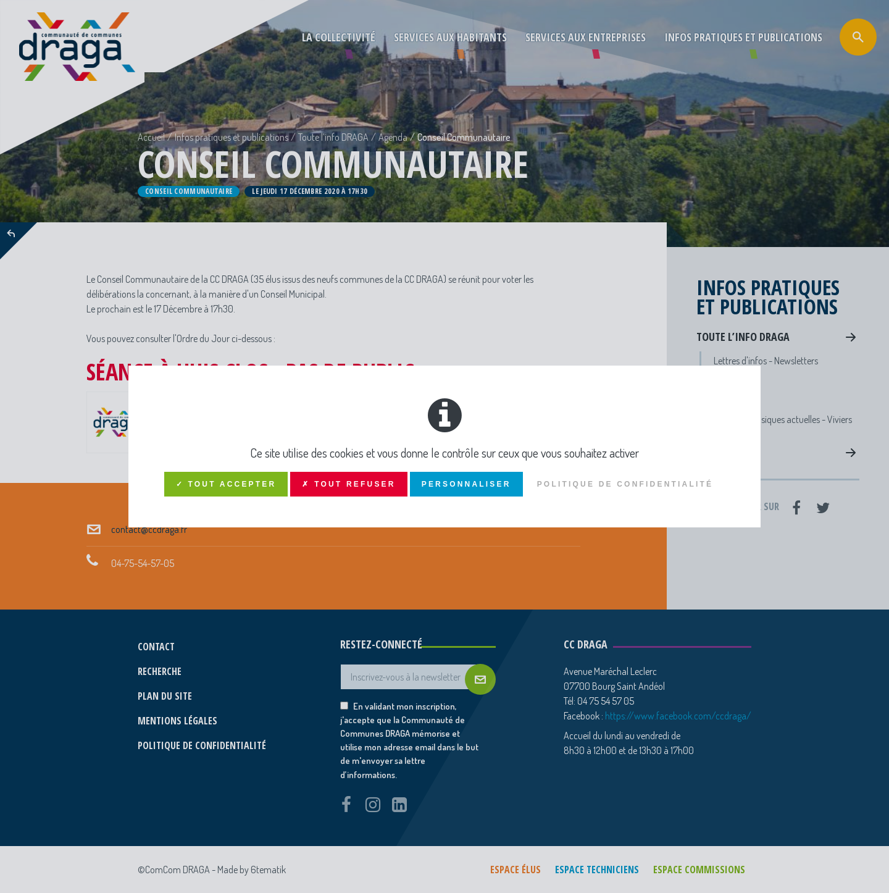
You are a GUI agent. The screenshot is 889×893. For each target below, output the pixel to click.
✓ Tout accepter (226, 484)
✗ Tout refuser (348, 484)
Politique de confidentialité (625, 484)
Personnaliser (466, 484)
